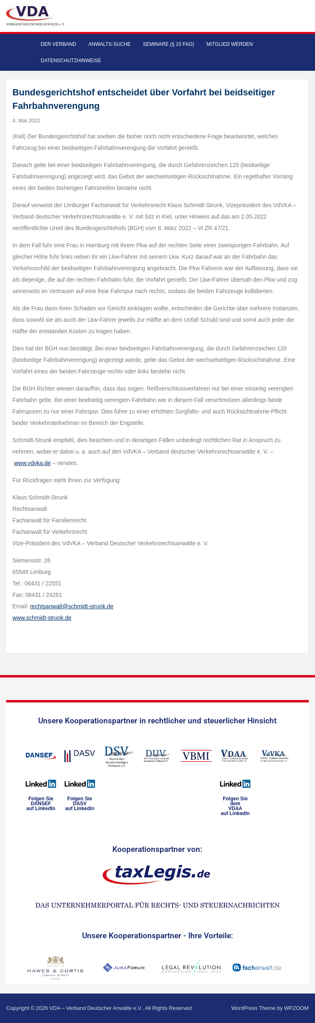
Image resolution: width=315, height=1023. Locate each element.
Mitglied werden (229, 44)
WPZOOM (296, 1008)
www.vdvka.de (32, 463)
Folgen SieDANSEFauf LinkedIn (40, 803)
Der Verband (58, 44)
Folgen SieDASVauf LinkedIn (79, 803)
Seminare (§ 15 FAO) (168, 44)
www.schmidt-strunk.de (41, 617)
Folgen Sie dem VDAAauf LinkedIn (235, 806)
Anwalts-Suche (110, 44)
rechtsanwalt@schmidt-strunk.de (71, 606)
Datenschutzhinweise (71, 60)
